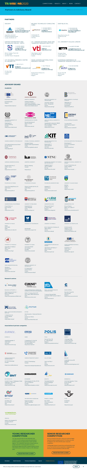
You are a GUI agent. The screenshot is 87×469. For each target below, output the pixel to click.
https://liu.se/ (28, 169)
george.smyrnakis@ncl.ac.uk (22, 30)
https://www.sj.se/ (68, 404)
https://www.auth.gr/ (49, 106)
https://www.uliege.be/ (50, 210)
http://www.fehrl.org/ (47, 69)
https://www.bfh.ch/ (69, 106)
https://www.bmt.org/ (10, 385)
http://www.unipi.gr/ (49, 231)
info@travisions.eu (50, 460)
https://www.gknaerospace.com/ (32, 404)
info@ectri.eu (71, 68)
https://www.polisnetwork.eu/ (51, 343)
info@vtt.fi (18, 66)
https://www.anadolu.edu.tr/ (31, 105)
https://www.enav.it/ (9, 404)
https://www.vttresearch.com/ (23, 68)
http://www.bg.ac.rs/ (29, 210)
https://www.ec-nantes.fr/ (70, 127)
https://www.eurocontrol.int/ (71, 296)
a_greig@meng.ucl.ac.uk (74, 49)
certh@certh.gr (19, 48)
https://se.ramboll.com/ (50, 404)
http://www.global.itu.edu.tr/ (31, 147)
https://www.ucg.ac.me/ (30, 230)
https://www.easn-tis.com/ (51, 385)
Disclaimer (7, 460)
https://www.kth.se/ (69, 147)
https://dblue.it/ (72, 32)
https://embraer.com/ (69, 385)
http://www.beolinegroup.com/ (71, 364)
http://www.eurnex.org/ (10, 344)
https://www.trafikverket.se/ (11, 365)
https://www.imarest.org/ (70, 343)
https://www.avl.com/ (50, 365)
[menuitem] (48, 3)
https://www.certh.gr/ (20, 50)
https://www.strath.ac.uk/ (70, 231)
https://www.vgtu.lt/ (69, 251)
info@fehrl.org (45, 68)
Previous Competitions (30, 460)
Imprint (40, 460)
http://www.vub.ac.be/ (10, 271)
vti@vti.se (44, 48)
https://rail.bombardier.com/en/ (32, 385)
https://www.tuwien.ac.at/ (51, 190)
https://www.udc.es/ (29, 126)
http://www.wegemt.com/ (21, 32)
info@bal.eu (45, 30)
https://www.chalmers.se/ (11, 127)
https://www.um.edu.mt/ (10, 230)
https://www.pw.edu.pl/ (30, 272)
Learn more (38, 466)
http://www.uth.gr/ (9, 250)
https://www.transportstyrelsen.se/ (33, 365)
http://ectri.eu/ (72, 69)
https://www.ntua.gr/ (69, 169)
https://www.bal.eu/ (47, 31)
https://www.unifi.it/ (9, 210)
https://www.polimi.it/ (30, 190)
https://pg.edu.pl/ (9, 148)
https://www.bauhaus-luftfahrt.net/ (13, 296)
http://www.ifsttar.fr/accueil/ (31, 319)
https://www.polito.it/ (10, 190)
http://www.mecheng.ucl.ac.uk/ (76, 50)
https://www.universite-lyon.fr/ (71, 210)
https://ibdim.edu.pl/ (9, 319)
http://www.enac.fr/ (49, 298)
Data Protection (17, 460)
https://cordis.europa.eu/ (10, 105)
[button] (76, 466)
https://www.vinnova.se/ (10, 424)
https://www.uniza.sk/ (30, 250)
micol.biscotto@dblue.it (74, 30)
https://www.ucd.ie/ (69, 189)
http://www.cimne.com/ (30, 297)
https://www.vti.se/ (46, 50)
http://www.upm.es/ (49, 251)
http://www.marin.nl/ (29, 344)
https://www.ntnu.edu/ (50, 169)
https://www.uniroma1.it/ (10, 169)
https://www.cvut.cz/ (49, 127)
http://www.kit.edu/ (49, 148)
